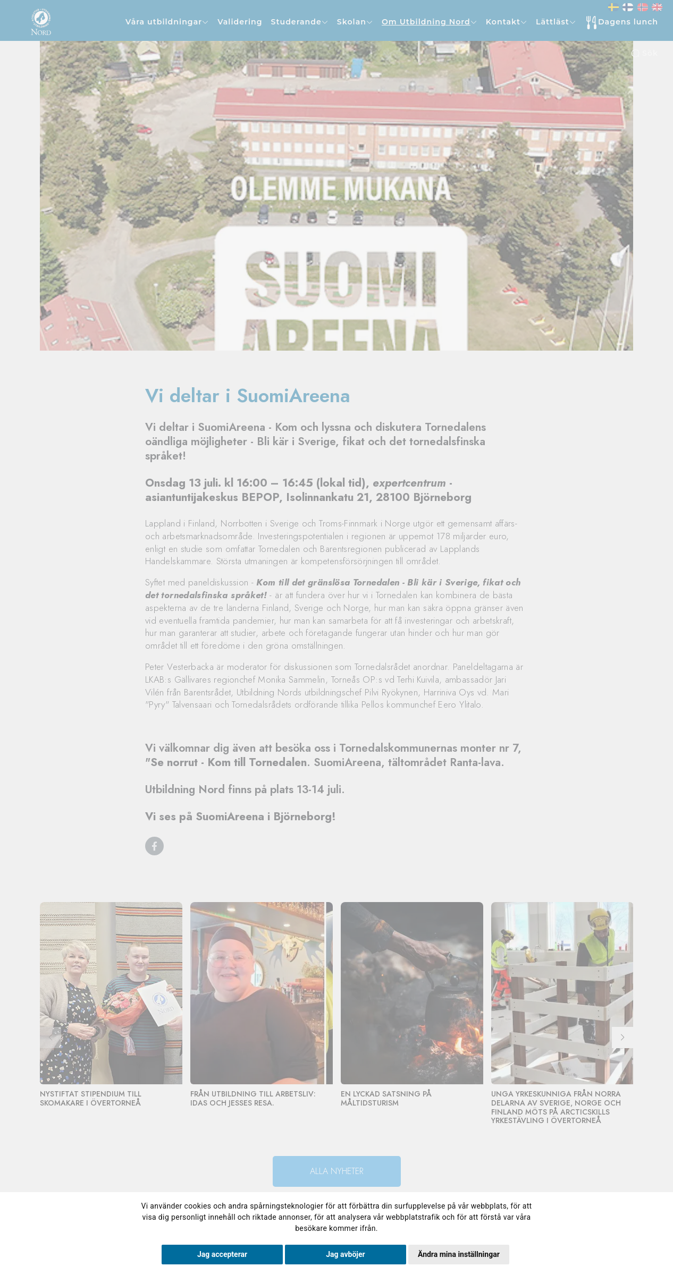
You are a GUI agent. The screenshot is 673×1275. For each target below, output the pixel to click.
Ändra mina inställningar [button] (459, 1254)
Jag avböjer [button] (345, 1254)
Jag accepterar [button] (222, 1254)
